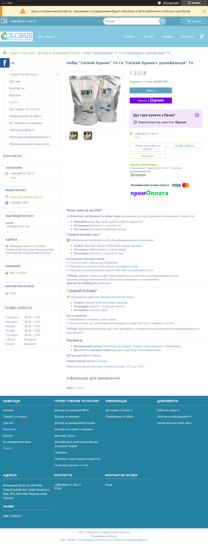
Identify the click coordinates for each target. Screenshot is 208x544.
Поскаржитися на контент (96, 540)
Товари (167, 36)
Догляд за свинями (66, 416)
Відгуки (15, 95)
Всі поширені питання (25, 123)
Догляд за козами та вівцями (73, 429)
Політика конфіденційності (30, 137)
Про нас (148, 36)
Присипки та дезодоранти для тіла (77, 458)
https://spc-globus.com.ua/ (26, 197)
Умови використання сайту (29, 144)
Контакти (187, 36)
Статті (14, 102)
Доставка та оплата (24, 109)
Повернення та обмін (25, 116)
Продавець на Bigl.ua (104, 536)
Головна (129, 36)
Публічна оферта (22, 130)
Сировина (60, 452)
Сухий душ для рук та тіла (71, 465)
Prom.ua (125, 532)
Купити (150, 90)
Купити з (151, 100)
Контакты (16, 88)
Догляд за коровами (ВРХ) (71, 410)
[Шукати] (162, 21)
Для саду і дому (64, 435)
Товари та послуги (22, 53)
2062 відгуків (170, 2)
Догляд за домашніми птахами (59, 53)
